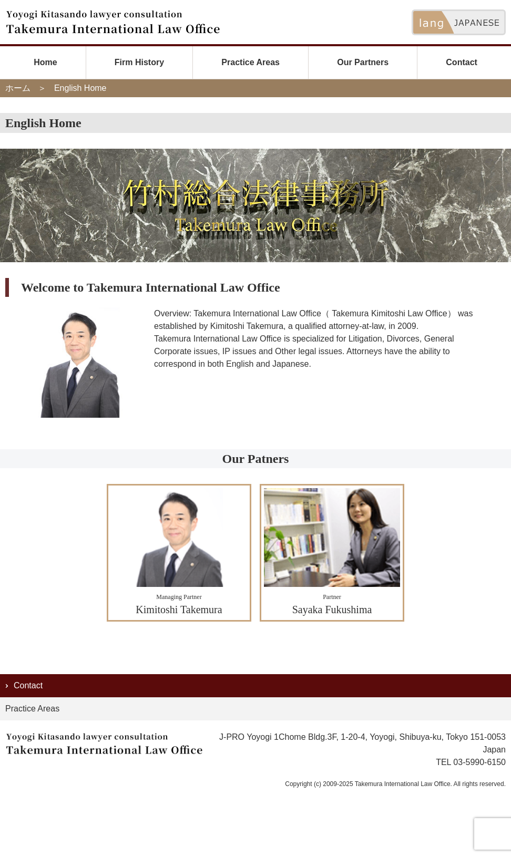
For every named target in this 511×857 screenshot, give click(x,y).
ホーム (17, 88)
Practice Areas (250, 62)
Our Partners (363, 62)
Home (45, 62)
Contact (461, 62)
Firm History (139, 62)
